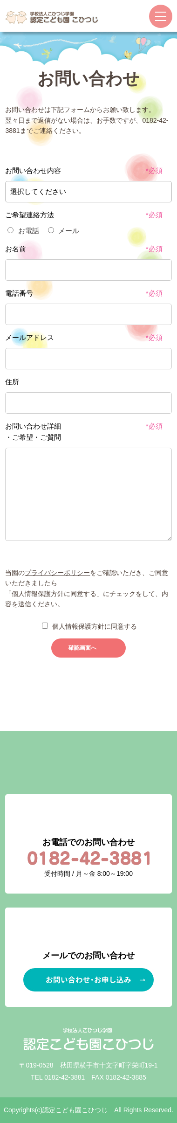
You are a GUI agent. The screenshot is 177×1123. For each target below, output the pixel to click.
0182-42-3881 (64, 1077)
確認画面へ (82, 648)
